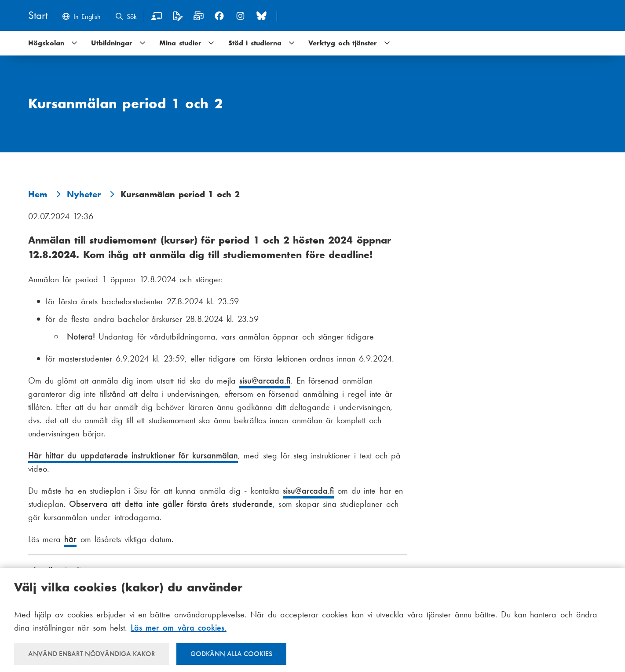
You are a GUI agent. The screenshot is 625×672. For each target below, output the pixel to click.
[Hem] (38, 16)
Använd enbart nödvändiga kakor (91, 653)
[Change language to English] (81, 17)
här (70, 539)
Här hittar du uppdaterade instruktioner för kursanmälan (133, 455)
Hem (37, 194)
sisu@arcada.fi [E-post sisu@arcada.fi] (264, 380)
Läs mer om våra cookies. (179, 627)
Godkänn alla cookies (231, 653)
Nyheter (84, 194)
